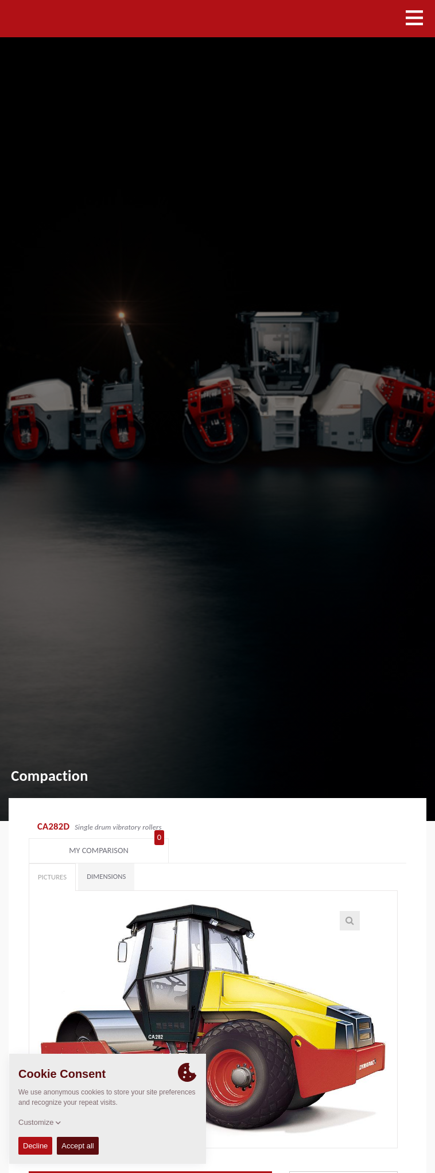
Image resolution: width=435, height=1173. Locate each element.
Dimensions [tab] (106, 856)
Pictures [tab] (52, 857)
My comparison (358, 827)
